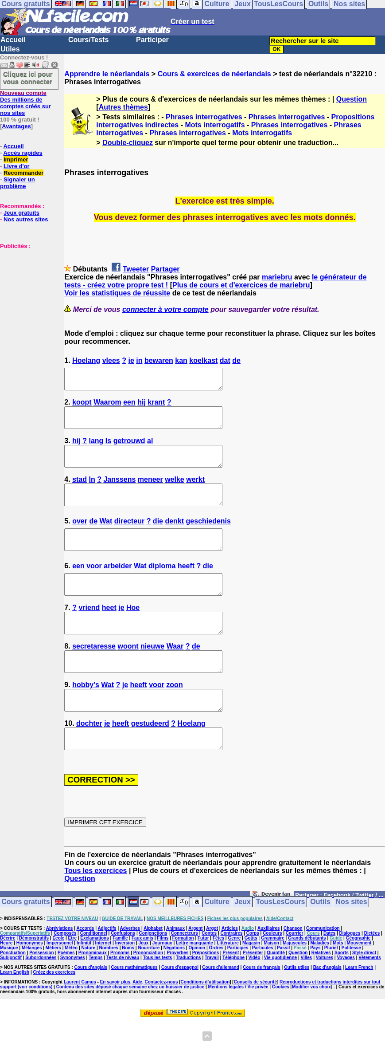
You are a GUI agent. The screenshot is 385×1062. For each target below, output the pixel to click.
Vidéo (254, 997)
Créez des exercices (54, 1012)
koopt (82, 406)
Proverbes (177, 992)
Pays (315, 987)
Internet (103, 982)
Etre (72, 977)
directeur (129, 537)
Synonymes (72, 997)
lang (96, 448)
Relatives (321, 992)
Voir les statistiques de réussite (117, 293)
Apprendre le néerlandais (106, 74)
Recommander (23, 172)
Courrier (294, 973)
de (236, 360)
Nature (89, 987)
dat (225, 360)
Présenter (253, 992)
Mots (338, 982)
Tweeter (136, 269)
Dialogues (350, 973)
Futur (203, 977)
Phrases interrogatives (204, 117)
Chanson (293, 968)
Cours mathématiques (134, 1007)
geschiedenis (208, 537)
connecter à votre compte (165, 309)
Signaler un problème (17, 182)
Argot (212, 968)
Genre (234, 977)
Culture (217, 942)
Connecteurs (184, 973)
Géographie (358, 977)
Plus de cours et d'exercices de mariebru (241, 285)
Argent (195, 968)
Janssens (119, 491)
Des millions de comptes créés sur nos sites (25, 103)
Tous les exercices (95, 910)
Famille (120, 977)
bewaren (158, 360)
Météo (71, 987)
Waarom (107, 406)
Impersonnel (60, 982)
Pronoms (119, 992)
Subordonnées (40, 997)
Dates (329, 973)
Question (351, 99)
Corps (252, 973)
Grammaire (272, 977)
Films (162, 977)
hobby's (85, 716)
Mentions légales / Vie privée (238, 1026)
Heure (6, 982)
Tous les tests (157, 997)
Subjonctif (11, 997)
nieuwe (152, 674)
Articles (230, 968)
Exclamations (94, 977)
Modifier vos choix (311, 1026)
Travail (212, 997)
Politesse (351, 987)
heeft (186, 586)
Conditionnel (93, 973)
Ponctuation (13, 992)
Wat (106, 537)
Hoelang (86, 360)
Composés (65, 973)
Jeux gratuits (21, 212)
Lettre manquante (194, 982)
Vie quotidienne (280, 997)
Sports (341, 992)
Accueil (13, 39)
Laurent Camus (80, 1021)
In (92, 491)
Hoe (133, 631)
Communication (323, 968)
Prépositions (205, 992)
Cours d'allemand (220, 1007)
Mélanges (32, 987)
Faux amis (142, 977)
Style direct (364, 992)
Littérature (227, 982)
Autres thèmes (123, 107)
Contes (209, 973)
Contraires (231, 973)
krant (156, 406)
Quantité (276, 992)
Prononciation (148, 992)
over (79, 537)
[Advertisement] (26, 293)
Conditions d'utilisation (205, 1021)
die (158, 537)
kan (181, 360)
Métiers (53, 987)
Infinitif (84, 982)
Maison (271, 982)
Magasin (251, 982)
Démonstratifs (34, 977)
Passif (283, 987)
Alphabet (153, 968)
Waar (175, 674)
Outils (320, 942)
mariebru (277, 277)
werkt (195, 491)
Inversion (125, 982)
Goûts (251, 977)
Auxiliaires (268, 968)
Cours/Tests (88, 39)
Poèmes (66, 992)
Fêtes (218, 977)
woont (127, 674)
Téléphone (233, 997)
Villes (306, 997)
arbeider (118, 586)
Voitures (324, 997)
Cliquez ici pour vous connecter (28, 77)
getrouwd (129, 448)
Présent (231, 992)
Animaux (175, 968)
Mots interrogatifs (215, 125)
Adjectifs (106, 968)
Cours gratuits (25, 942)
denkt (174, 537)
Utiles (10, 49)
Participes (238, 987)
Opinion (196, 987)
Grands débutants (307, 977)
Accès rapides (22, 152)
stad (79, 491)
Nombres (108, 987)
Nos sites (351, 942)
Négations (174, 987)
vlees (111, 360)
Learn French (359, 1007)
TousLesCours (280, 942)
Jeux (242, 942)
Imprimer (16, 159)
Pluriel (331, 987)
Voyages (345, 997)
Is (108, 448)
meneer (150, 491)
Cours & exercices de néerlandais (214, 74)
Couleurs (272, 973)
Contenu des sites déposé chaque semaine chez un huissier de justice (130, 1026)
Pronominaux (92, 992)
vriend (89, 631)
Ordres (216, 987)
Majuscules (295, 982)
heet (109, 631)
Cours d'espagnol (179, 1007)
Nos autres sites (26, 219)
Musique (9, 987)
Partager (165, 269)
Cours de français (261, 1007)
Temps (96, 997)
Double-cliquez (127, 142)
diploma (161, 586)
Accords (85, 968)
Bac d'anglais (327, 1007)
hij (141, 406)
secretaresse (94, 674)
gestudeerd (150, 759)
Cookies (280, 1026)
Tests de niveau (122, 997)
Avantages (16, 126)
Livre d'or (17, 166)
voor (94, 586)
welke (174, 491)
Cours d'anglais (91, 1007)
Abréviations (59, 968)
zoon (174, 716)
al (150, 448)
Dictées (372, 973)
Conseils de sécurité (255, 1021)
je (131, 360)
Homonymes (29, 982)
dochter (89, 759)
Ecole (58, 977)
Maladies (320, 982)
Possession (41, 992)
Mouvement (359, 982)
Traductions (188, 997)
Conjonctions (153, 973)
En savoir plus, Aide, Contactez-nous (139, 1021)
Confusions (123, 973)
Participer (152, 39)
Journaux (162, 982)
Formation (183, 977)
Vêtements (369, 997)
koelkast (203, 360)
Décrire (7, 977)
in (139, 360)
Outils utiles (296, 1007)
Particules (262, 987)
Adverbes (130, 968)
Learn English (14, 1012)
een (129, 406)
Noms (128, 987)
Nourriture (148, 987)
